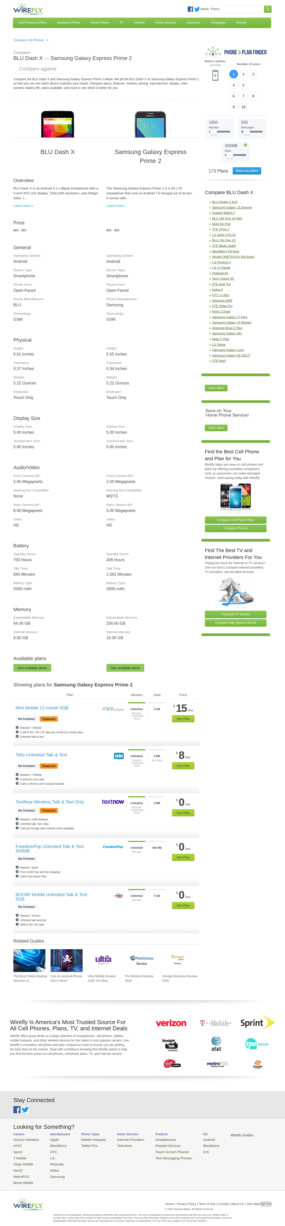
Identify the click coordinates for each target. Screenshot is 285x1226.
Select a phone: (215, 63)
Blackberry (191, 1144)
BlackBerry (53, 1144)
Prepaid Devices (153, 1144)
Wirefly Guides (220, 1135)
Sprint (17, 1150)
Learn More (216, 361)
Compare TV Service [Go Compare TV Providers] (235, 587)
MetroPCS (20, 1171)
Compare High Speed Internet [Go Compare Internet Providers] (235, 596)
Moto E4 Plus (221, 197)
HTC (49, 1150)
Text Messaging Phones (158, 1155)
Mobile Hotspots (87, 1139)
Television (115, 1144)
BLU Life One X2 (224, 213)
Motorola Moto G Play (227, 301)
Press (215, 9)
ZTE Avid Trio (221, 257)
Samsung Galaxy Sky (227, 306)
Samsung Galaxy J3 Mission (232, 296)
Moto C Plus (220, 312)
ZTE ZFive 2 (220, 202)
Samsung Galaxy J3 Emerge (232, 180)
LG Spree (219, 317)
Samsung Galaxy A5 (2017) (231, 328)
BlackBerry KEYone (225, 224)
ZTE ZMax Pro (222, 279)
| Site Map (252, 1197)
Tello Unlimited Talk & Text (41, 755)
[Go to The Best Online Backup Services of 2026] (29, 960)
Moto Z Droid (221, 285)
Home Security (165, 22)
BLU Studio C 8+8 (224, 175)
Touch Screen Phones (157, 1150)
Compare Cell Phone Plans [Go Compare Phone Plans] (235, 493)
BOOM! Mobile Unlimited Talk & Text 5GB (51, 896)
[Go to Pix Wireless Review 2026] (141, 960)
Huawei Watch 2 (223, 186)
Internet (139, 22)
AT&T (16, 1144)
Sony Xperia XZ (223, 252)
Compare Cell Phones (28, 40)
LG (48, 1155)
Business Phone (68, 22)
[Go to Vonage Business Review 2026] (178, 960)
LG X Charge (221, 241)
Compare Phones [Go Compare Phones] (236, 501)
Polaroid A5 (220, 246)
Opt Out (266, 1197)
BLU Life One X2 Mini (227, 191)
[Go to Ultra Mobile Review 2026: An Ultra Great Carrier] (104, 960)
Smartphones (151, 1139)
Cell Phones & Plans (32, 22)
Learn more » (23, 205)
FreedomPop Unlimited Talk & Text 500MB (50, 848)
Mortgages (218, 22)
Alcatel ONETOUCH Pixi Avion (233, 230)
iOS (187, 1150)
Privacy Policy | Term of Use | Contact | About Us (210, 1197)
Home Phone (100, 22)
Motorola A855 (222, 273)
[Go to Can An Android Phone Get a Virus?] (67, 960)
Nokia (49, 1166)
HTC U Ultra (220, 268)
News (204, 9)
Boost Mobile (21, 1177)
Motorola (51, 1160)
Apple (49, 1139)
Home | (170, 1197)
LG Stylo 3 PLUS (224, 208)
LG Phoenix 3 (221, 235)
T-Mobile (18, 1155)
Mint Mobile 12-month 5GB (42, 708)
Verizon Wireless (24, 1139)
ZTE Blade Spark (224, 219)
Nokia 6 (217, 263)
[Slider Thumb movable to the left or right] (213, 106)
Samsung (52, 1171)
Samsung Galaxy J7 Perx (229, 290)
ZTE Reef (219, 334)
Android (190, 1139)
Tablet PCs (84, 1144)
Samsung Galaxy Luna (228, 323)
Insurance (193, 22)
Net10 (17, 1166)
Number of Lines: (249, 64)
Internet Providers (120, 1139)
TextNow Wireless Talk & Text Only (50, 802)
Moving (241, 22)
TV (122, 22)
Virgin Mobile (21, 1160)
